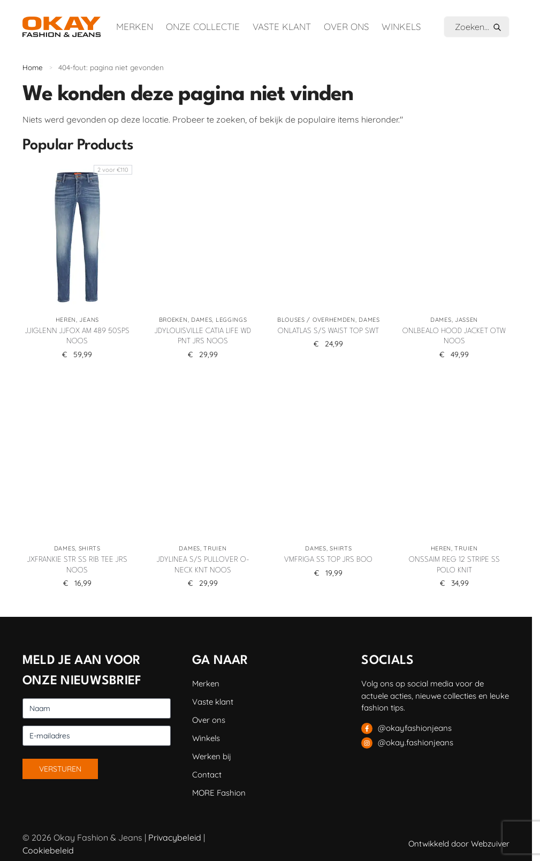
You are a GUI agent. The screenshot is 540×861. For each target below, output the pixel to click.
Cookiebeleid (48, 850)
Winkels (401, 26)
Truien (214, 548)
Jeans (89, 319)
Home (32, 67)
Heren (66, 319)
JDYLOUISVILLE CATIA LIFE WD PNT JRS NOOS (203, 336)
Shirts (90, 548)
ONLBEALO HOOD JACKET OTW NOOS (454, 336)
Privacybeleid (174, 837)
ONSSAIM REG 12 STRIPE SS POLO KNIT (454, 565)
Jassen (466, 319)
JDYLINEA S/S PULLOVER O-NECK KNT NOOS (203, 565)
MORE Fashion (219, 793)
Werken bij (211, 756)
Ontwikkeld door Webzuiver (458, 844)
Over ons (346, 26)
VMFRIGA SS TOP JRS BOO (328, 559)
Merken (134, 26)
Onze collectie (203, 26)
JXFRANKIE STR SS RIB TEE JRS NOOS (77, 565)
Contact (207, 774)
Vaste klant (282, 26)
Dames (201, 319)
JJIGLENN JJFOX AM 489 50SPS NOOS (77, 336)
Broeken (173, 319)
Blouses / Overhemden (316, 319)
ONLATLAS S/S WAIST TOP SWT (328, 331)
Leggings (231, 319)
